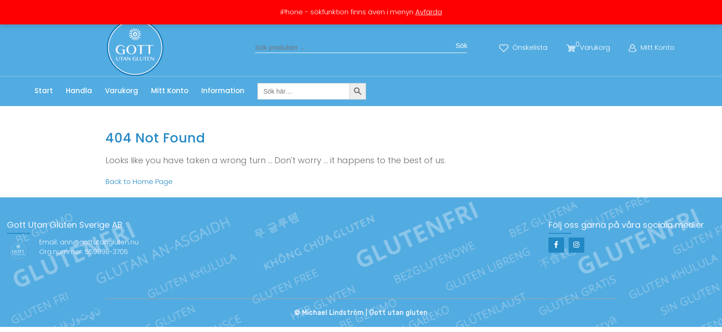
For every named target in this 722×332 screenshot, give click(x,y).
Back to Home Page (139, 181)
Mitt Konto (169, 90)
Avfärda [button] (428, 12)
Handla (79, 90)
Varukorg (121, 90)
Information (223, 90)
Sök (461, 45)
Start (44, 90)
